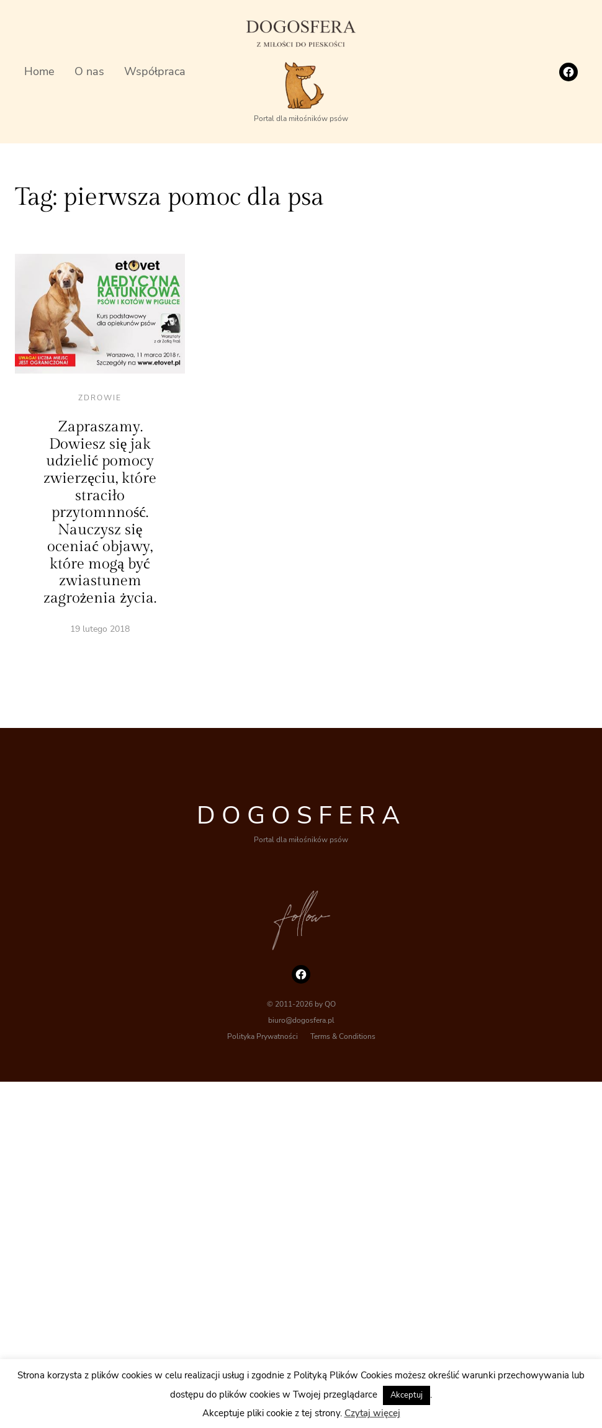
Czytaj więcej (372, 1413)
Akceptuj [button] (406, 1395)
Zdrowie (100, 398)
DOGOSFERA (301, 815)
